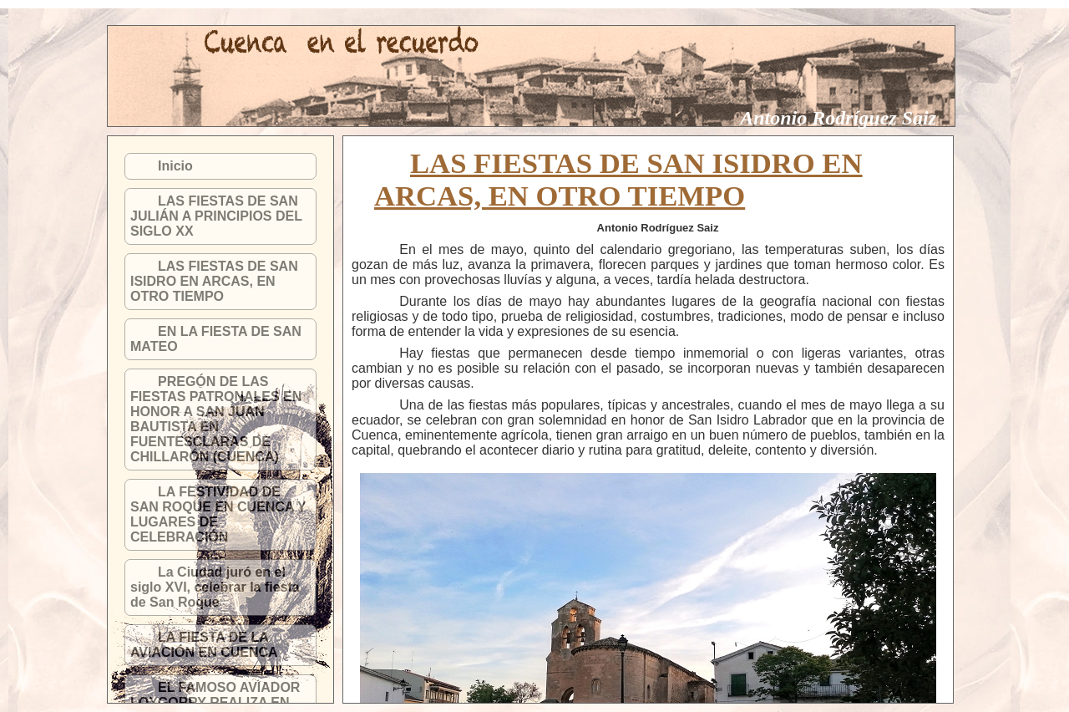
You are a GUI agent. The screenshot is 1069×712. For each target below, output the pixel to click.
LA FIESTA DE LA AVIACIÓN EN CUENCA (204, 644)
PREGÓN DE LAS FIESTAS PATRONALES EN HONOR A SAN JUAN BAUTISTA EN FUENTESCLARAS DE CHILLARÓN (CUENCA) (215, 419)
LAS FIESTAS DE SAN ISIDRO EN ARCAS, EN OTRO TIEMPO (214, 281)
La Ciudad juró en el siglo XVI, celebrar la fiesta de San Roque (215, 587)
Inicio (175, 166)
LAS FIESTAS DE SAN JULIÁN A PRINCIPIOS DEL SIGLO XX (216, 216)
